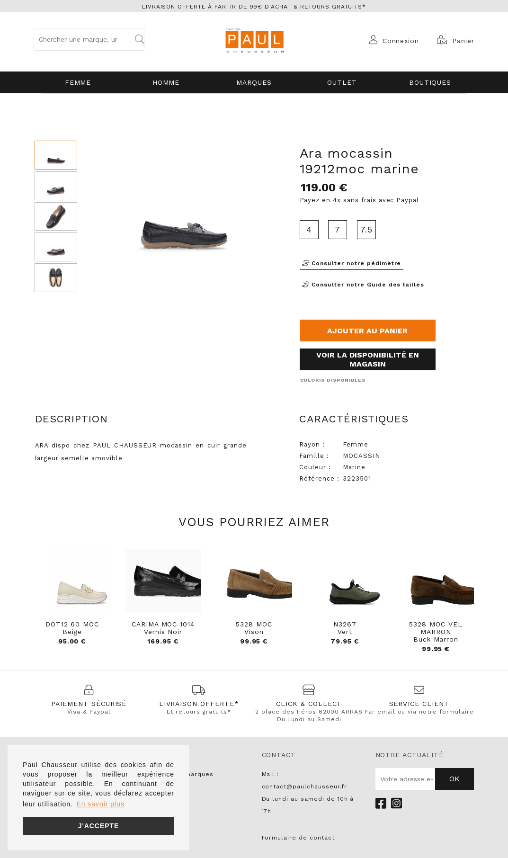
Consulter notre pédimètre (351, 263)
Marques (254, 82)
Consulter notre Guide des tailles (363, 284)
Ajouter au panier (367, 330)
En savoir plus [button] (100, 804)
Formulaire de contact (298, 837)
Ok (454, 778)
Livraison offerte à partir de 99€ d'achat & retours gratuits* (254, 6)
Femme (78, 82)
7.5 (366, 229)
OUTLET (342, 82)
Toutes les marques (181, 774)
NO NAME (162, 798)
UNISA (157, 786)
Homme (166, 82)
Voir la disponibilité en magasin (367, 359)
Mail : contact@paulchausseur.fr (304, 780)
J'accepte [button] (98, 826)
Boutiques (430, 82)
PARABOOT (165, 811)
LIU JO (158, 823)
